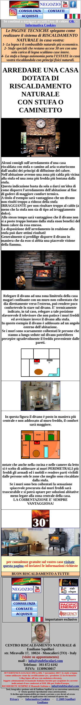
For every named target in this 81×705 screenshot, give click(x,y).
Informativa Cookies (37, 699)
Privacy (14, 699)
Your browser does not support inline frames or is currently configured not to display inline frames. (40, 23)
